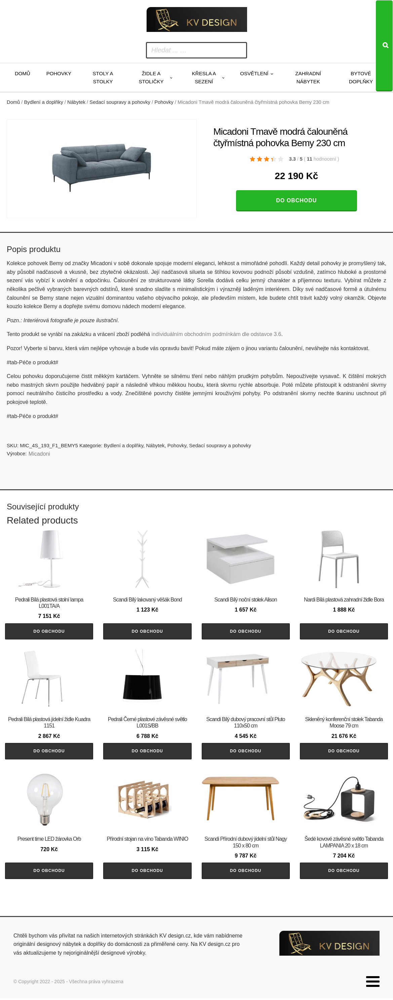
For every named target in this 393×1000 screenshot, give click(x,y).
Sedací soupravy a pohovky (119, 102)
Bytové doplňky (361, 77)
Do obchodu (296, 200)
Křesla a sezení (204, 77)
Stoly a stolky (103, 77)
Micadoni (39, 454)
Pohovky (58, 73)
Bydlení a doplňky (43, 102)
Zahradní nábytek (308, 77)
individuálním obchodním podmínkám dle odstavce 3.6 (216, 334)
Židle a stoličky (151, 77)
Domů (22, 73)
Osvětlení (254, 73)
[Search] (384, 45)
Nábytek (76, 102)
